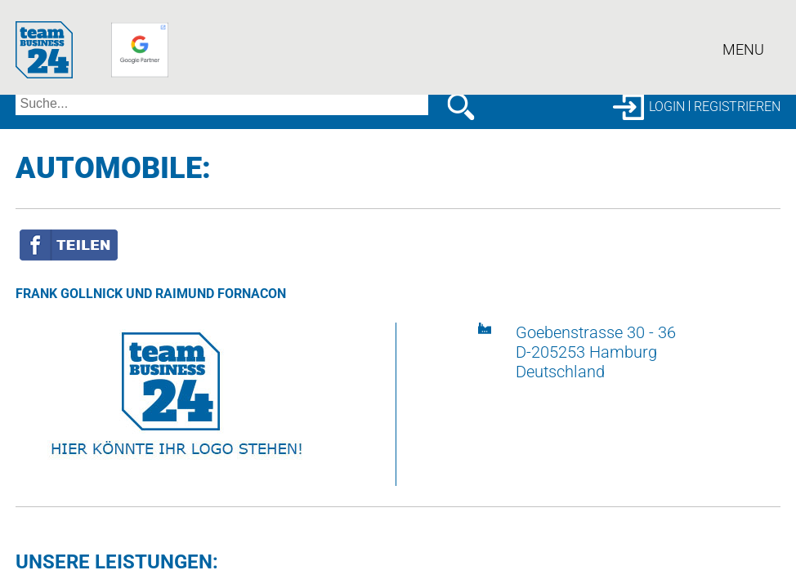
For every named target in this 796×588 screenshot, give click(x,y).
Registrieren (737, 106)
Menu (743, 52)
